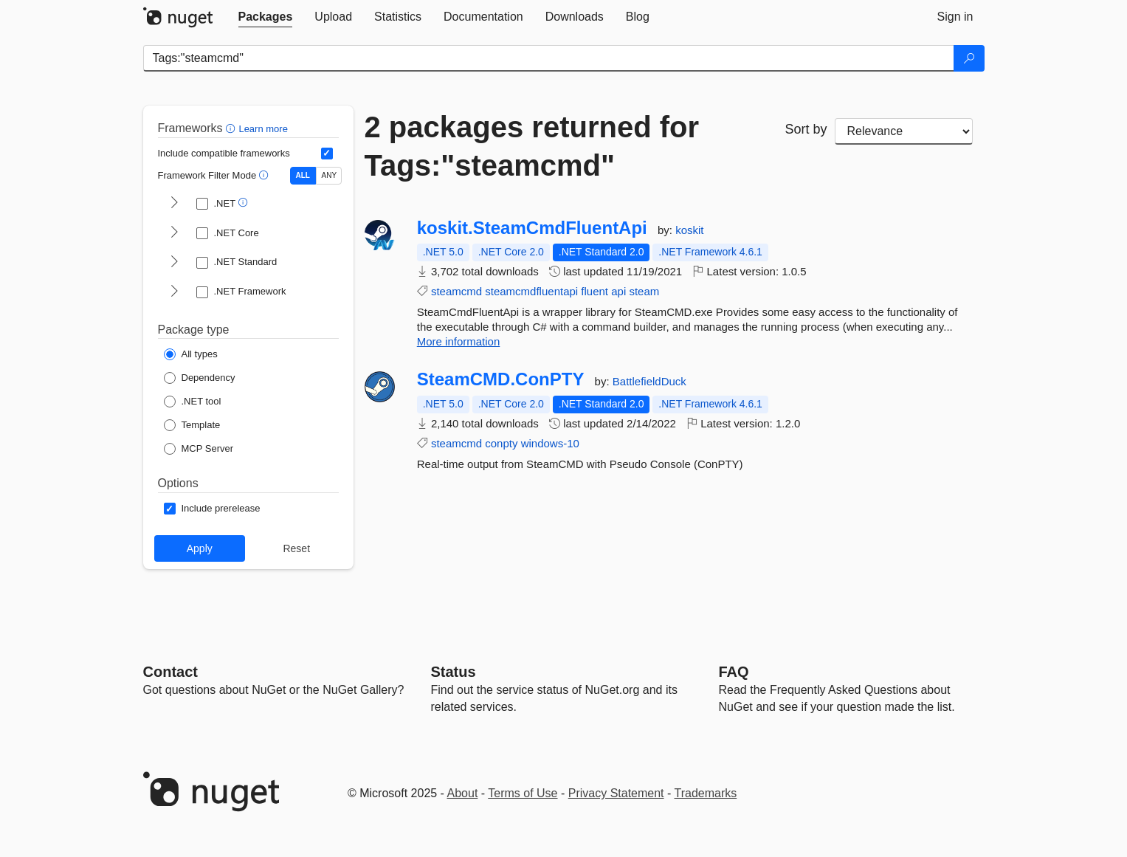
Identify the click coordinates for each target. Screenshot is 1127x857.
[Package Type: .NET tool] (192, 401)
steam (644, 291)
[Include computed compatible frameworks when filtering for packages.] (327, 153)
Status (453, 672)
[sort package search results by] (904, 131)
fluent (594, 291)
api (618, 291)
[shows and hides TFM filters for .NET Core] (174, 233)
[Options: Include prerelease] (212, 508)
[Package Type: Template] (192, 425)
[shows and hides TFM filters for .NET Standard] (174, 263)
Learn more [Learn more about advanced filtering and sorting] (262, 128)
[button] (232, 128)
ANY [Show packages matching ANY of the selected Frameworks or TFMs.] (329, 175)
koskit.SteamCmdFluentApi (532, 228)
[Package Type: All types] (191, 354)
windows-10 (550, 443)
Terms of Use (522, 793)
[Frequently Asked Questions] (734, 672)
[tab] (265, 17)
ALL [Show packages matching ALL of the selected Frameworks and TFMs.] (303, 175)
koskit (689, 230)
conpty (501, 443)
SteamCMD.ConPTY (501, 379)
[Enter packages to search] (548, 58)
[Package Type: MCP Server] (199, 449)
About (462, 793)
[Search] (969, 58)
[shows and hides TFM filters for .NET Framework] (174, 292)
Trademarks (706, 793)
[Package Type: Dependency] (199, 378)
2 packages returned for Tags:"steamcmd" (532, 146)
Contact (170, 672)
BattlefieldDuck (649, 381)
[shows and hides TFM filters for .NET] (174, 203)
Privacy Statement (616, 793)
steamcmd (456, 291)
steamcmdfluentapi (531, 291)
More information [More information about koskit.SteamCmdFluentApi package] (458, 341)
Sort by (806, 129)
